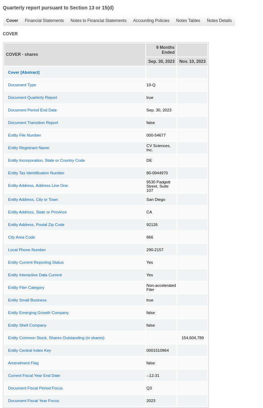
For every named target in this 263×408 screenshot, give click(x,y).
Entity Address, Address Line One (38, 185)
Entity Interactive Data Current (35, 275)
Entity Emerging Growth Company (38, 313)
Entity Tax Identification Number (36, 173)
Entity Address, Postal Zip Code (36, 225)
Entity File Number (24, 135)
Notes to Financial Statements (96, 20)
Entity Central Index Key (29, 350)
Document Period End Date (32, 110)
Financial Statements (42, 20)
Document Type (22, 85)
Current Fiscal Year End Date (34, 375)
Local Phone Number (27, 250)
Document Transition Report (33, 123)
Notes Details (217, 20)
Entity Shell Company (27, 325)
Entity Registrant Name (28, 148)
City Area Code (21, 237)
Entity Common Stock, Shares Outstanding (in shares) (56, 338)
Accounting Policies (149, 20)
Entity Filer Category (26, 287)
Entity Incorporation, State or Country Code (46, 160)
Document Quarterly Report (32, 97)
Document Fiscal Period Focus (35, 388)
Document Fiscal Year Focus (33, 401)
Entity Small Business (27, 300)
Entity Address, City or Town (33, 199)
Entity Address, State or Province (37, 212)
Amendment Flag (23, 363)
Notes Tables (186, 20)
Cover (10, 20)
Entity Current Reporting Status (36, 262)
